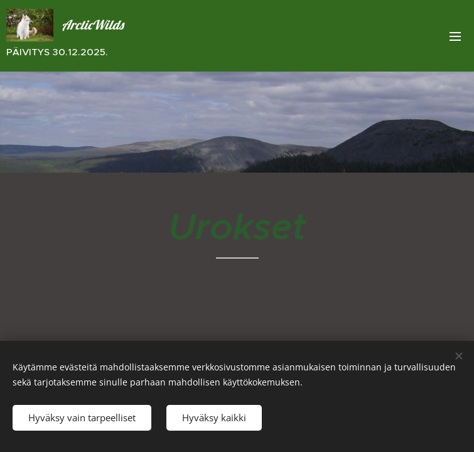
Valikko (455, 36)
